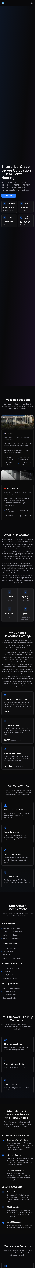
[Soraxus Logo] (2, 2)
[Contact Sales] (8, 196)
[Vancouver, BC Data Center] (17, 495)
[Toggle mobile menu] (32, 3)
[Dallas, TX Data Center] (17, 441)
